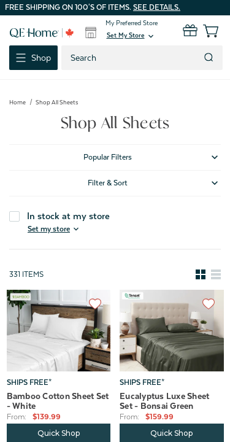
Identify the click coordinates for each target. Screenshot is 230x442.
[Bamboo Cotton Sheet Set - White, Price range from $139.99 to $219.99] (59, 330)
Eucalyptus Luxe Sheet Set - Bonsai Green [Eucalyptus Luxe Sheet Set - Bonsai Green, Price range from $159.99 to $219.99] (164, 401)
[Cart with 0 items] (204, 31)
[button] (131, 36)
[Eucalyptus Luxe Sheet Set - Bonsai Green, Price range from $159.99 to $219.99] (172, 330)
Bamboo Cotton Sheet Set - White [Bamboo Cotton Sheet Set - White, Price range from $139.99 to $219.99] (58, 401)
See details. (156, 7)
